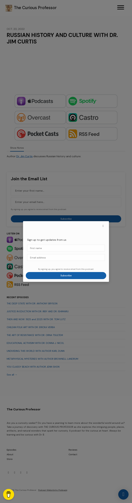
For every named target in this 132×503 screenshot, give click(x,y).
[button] (103, 226)
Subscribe (66, 275)
